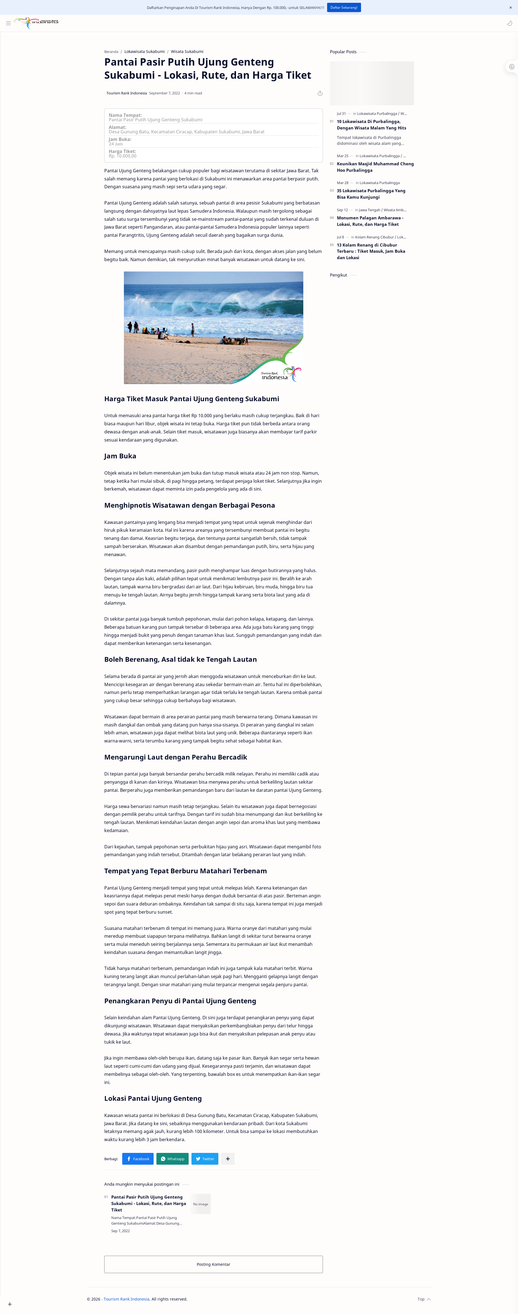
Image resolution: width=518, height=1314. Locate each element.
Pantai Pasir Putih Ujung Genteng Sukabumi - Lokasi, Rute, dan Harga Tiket (159, 1206)
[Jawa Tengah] (381, 212)
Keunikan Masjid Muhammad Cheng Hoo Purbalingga (385, 170)
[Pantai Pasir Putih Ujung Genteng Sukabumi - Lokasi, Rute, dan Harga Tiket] (211, 1207)
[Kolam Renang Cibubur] (386, 239)
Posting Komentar (224, 1267)
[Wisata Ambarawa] (409, 212)
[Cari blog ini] (116, 23)
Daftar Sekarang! (344, 7)
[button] (508, 23)
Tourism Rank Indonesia (137, 1301)
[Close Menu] (509, 7)
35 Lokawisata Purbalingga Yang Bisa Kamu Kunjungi (381, 197)
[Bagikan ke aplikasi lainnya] (238, 1161)
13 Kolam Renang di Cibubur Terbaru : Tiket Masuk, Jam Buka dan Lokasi (381, 254)
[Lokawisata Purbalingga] (388, 116)
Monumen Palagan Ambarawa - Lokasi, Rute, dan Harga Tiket (380, 224)
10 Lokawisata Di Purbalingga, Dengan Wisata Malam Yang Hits (382, 127)
